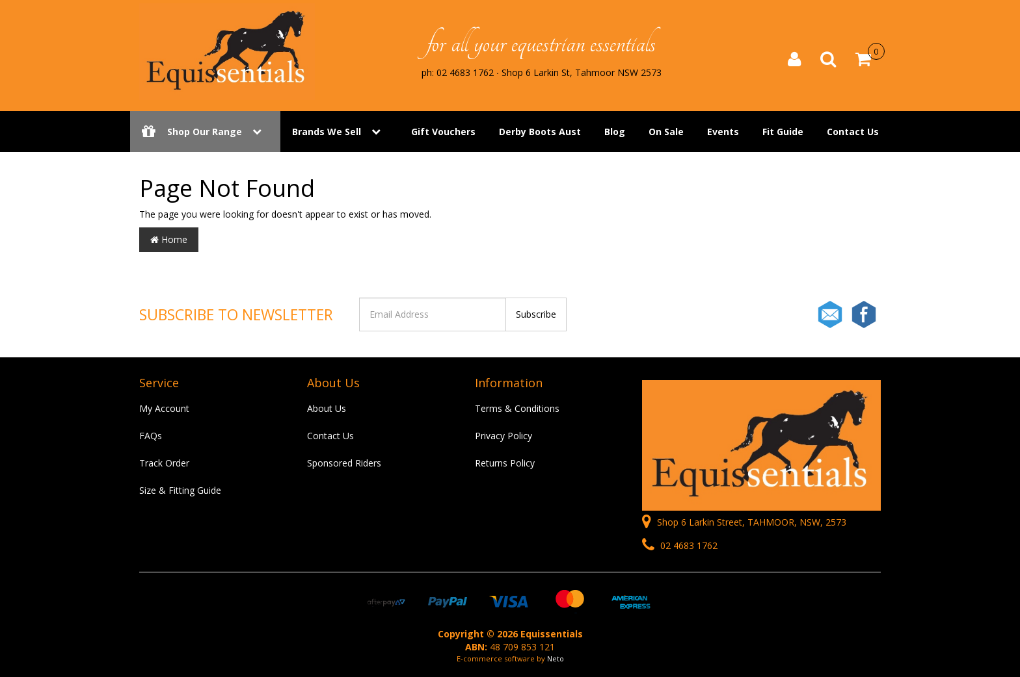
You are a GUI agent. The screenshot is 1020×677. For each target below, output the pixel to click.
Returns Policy (505, 463)
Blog (614, 131)
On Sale (666, 131)
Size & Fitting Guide (180, 490)
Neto (555, 658)
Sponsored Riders (344, 463)
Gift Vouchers (443, 131)
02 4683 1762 (680, 545)
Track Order (164, 463)
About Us (326, 408)
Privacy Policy (503, 435)
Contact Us (853, 131)
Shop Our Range (205, 131)
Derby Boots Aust (540, 131)
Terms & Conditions (517, 408)
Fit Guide (782, 131)
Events (723, 131)
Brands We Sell (326, 131)
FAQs (150, 435)
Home (168, 239)
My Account (164, 408)
